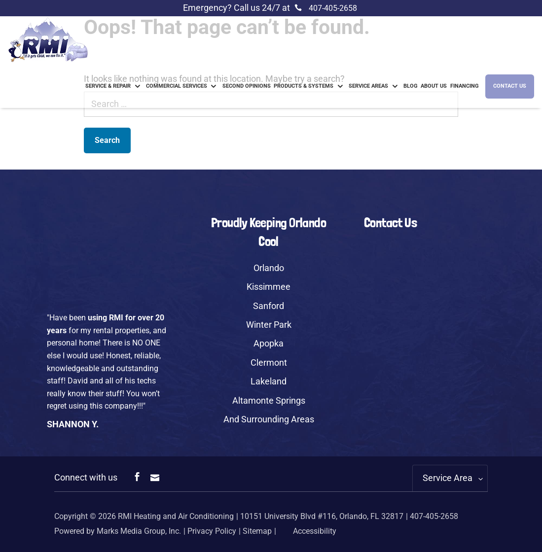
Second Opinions (246, 86)
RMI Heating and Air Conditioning (176, 516)
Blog (410, 86)
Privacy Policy (211, 531)
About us (434, 86)
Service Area (447, 478)
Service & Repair (108, 86)
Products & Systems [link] (303, 86)
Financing (464, 86)
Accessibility (307, 531)
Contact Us (509, 86)
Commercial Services (176, 86)
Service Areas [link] (368, 86)
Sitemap (257, 531)
